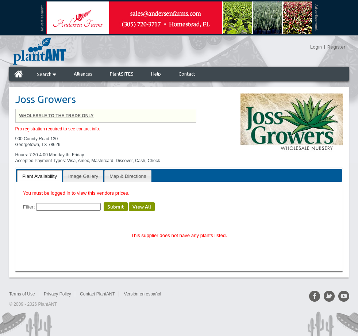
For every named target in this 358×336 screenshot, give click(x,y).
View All (141, 206)
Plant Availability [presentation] (39, 176)
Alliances (83, 73)
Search (46, 74)
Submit (115, 206)
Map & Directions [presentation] (127, 176)
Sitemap (178, 294)
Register (336, 47)
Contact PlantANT (97, 294)
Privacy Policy (57, 294)
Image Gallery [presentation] (83, 176)
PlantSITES (122, 73)
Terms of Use (22, 294)
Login (316, 47)
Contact (186, 73)
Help (156, 73)
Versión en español (142, 294)
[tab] (39, 176)
